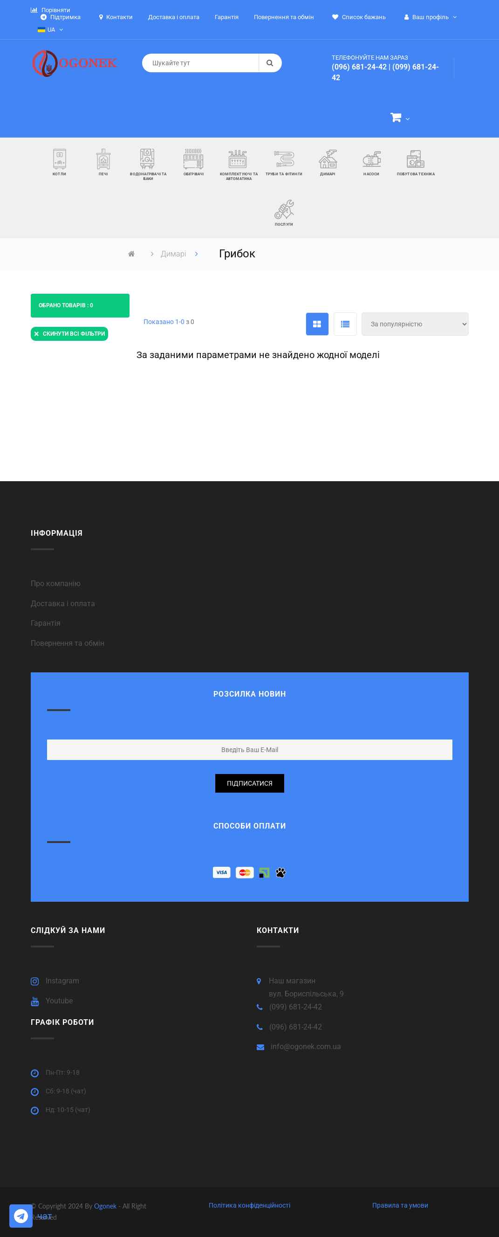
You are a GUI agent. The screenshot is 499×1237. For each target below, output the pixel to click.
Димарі (174, 253)
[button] (400, 119)
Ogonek (106, 1206)
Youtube (59, 1000)
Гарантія (46, 623)
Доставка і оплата (63, 603)
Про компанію (56, 583)
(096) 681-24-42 (359, 66)
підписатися (250, 783)
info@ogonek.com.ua (306, 1046)
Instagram (62, 980)
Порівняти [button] (50, 10)
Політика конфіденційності (249, 1205)
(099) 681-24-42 (295, 1006)
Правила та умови (400, 1205)
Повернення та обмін (67, 643)
